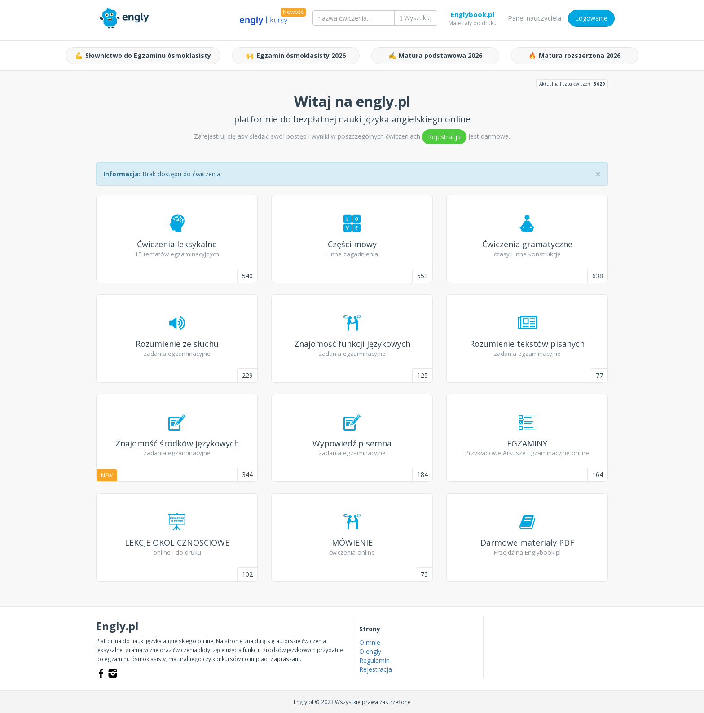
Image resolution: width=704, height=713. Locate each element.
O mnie (369, 642)
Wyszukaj (415, 17)
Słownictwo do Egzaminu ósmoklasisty (143, 55)
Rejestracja (444, 136)
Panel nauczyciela (534, 17)
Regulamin (374, 660)
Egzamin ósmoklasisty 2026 (296, 55)
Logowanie (591, 18)
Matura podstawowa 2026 (435, 55)
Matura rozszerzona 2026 (574, 55)
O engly (370, 651)
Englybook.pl (473, 16)
